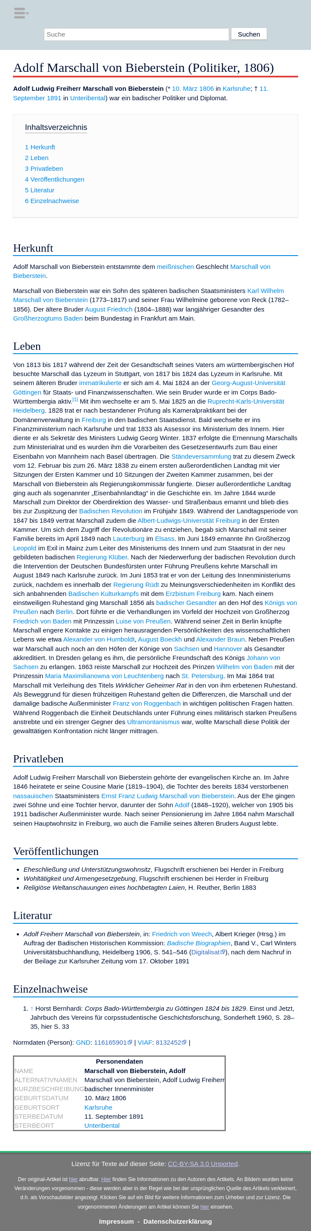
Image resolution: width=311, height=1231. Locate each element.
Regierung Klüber (102, 557)
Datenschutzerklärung (177, 1221)
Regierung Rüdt (136, 584)
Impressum (116, 1221)
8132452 (168, 1042)
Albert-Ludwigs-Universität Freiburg (189, 520)
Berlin (64, 611)
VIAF (145, 1042)
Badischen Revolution (110, 511)
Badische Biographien (199, 943)
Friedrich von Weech (182, 934)
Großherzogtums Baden (48, 318)
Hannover (228, 648)
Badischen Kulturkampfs (103, 593)
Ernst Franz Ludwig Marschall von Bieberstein (168, 795)
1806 (206, 88)
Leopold (24, 548)
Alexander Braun (220, 639)
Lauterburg (129, 538)
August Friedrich (109, 309)
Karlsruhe (236, 88)
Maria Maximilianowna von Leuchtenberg (104, 675)
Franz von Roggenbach (147, 703)
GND (83, 1042)
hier (73, 1179)
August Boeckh (160, 639)
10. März (184, 88)
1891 (54, 98)
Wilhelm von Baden (244, 666)
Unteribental (87, 98)
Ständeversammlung (201, 456)
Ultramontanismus (153, 721)
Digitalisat (205, 952)
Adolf (182, 804)
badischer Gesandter (186, 602)
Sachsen (186, 648)
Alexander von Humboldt (99, 639)
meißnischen (175, 266)
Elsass (164, 538)
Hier (106, 1179)
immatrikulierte (100, 382)
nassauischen (33, 795)
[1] (75, 399)
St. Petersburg (202, 675)
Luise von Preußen (143, 621)
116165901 (110, 1042)
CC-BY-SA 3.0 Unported (202, 1163)
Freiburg (94, 419)
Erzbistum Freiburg (193, 593)
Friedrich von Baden (42, 621)
